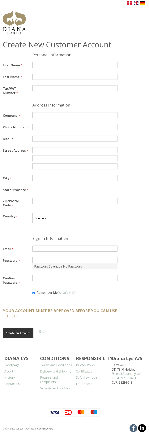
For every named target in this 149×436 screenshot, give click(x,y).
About (8, 371)
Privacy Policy (85, 365)
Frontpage (11, 365)
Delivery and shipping (55, 371)
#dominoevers (45, 428)
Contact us (12, 384)
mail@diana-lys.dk (128, 374)
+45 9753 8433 (125, 378)
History (9, 377)
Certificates (84, 371)
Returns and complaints (49, 379)
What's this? (67, 292)
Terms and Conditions (56, 365)
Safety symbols (87, 377)
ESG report (84, 384)
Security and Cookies (55, 388)
